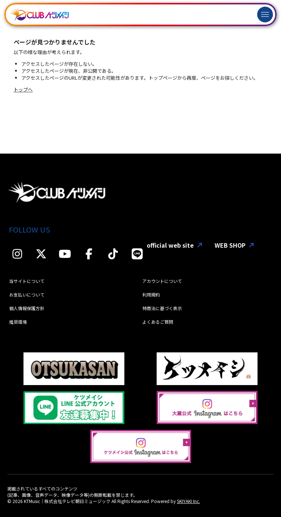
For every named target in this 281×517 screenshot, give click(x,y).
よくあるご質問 (157, 322)
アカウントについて (162, 281)
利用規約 (151, 294)
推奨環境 (18, 322)
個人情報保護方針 (26, 308)
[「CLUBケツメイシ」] (39, 14)
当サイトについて (26, 281)
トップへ (23, 89)
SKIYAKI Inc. (188, 501)
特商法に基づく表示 (162, 308)
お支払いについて (26, 294)
